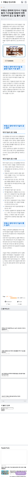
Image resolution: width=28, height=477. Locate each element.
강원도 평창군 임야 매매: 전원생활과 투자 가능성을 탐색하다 (13, 351)
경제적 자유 (21, 473)
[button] (2, 2)
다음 (3, 401)
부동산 (10, 296)
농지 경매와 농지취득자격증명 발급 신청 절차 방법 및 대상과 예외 (13, 374)
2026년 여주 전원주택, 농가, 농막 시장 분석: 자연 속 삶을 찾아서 (13, 329)
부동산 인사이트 (9, 2)
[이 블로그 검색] (7, 408)
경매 (4, 7)
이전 (25, 401)
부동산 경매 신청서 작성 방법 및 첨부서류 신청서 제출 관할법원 (13, 468)
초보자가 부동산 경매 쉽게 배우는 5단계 (11, 396)
